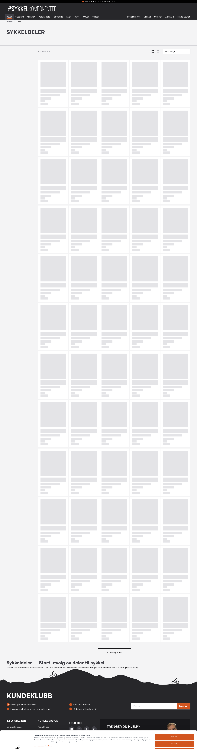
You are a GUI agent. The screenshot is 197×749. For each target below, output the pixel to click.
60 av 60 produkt (114, 652)
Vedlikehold (44, 17)
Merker (147, 17)
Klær (68, 17)
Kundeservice (134, 17)
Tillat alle (174, 720)
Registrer (184, 706)
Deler (9, 17)
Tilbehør (19, 17)
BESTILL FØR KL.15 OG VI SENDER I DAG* (100, 1)
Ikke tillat (174, 734)
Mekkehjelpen (183, 17)
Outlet (95, 17)
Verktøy (31, 17)
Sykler (86, 17)
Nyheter (158, 17)
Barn (77, 17)
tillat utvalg (174, 727)
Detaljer (115, 744)
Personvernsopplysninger (43, 729)
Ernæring (58, 17)
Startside (9, 22)
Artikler (169, 17)
